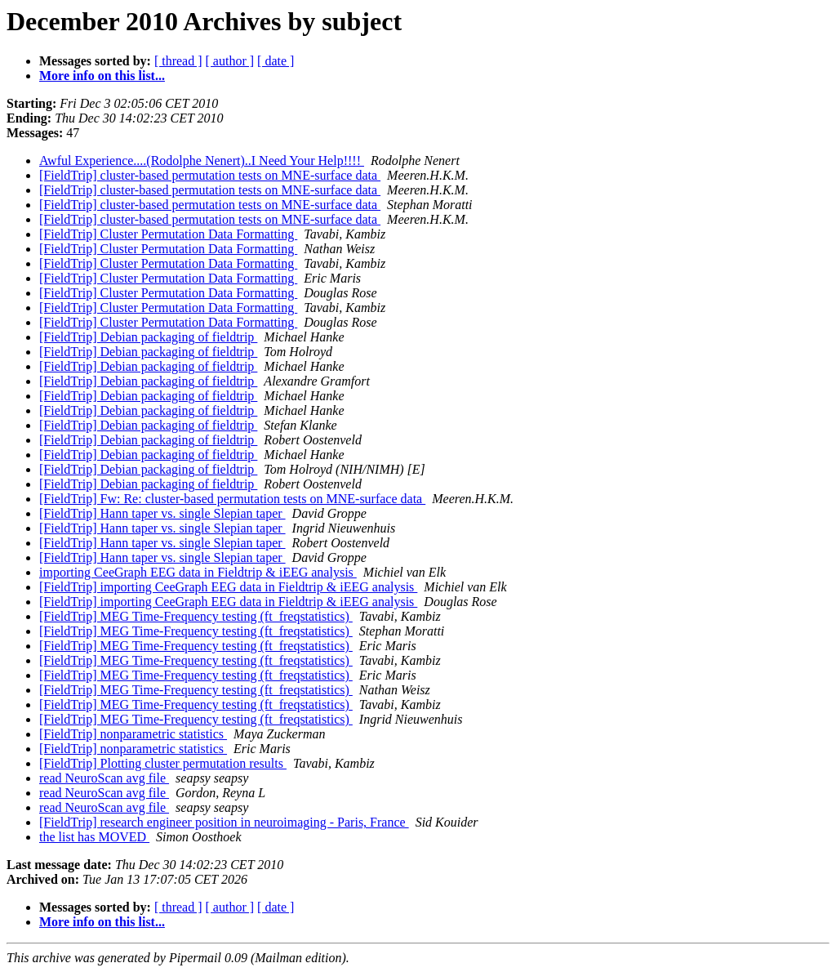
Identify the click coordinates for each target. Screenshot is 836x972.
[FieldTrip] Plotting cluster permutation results (163, 763)
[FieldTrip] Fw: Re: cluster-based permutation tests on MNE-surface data (232, 499)
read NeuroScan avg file (104, 778)
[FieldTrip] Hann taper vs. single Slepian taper (162, 513)
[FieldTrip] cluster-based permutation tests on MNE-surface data (209, 175)
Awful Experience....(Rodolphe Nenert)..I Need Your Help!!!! (201, 160)
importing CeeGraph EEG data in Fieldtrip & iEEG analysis (198, 572)
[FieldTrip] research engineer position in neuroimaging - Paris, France (224, 822)
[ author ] (230, 61)
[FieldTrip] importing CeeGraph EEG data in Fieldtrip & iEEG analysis (228, 587)
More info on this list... (102, 75)
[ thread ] (178, 61)
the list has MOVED (94, 837)
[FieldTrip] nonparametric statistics (133, 734)
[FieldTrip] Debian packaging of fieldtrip (148, 337)
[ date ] (275, 61)
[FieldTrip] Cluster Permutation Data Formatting (168, 234)
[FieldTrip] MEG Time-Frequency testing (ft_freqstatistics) (196, 616)
